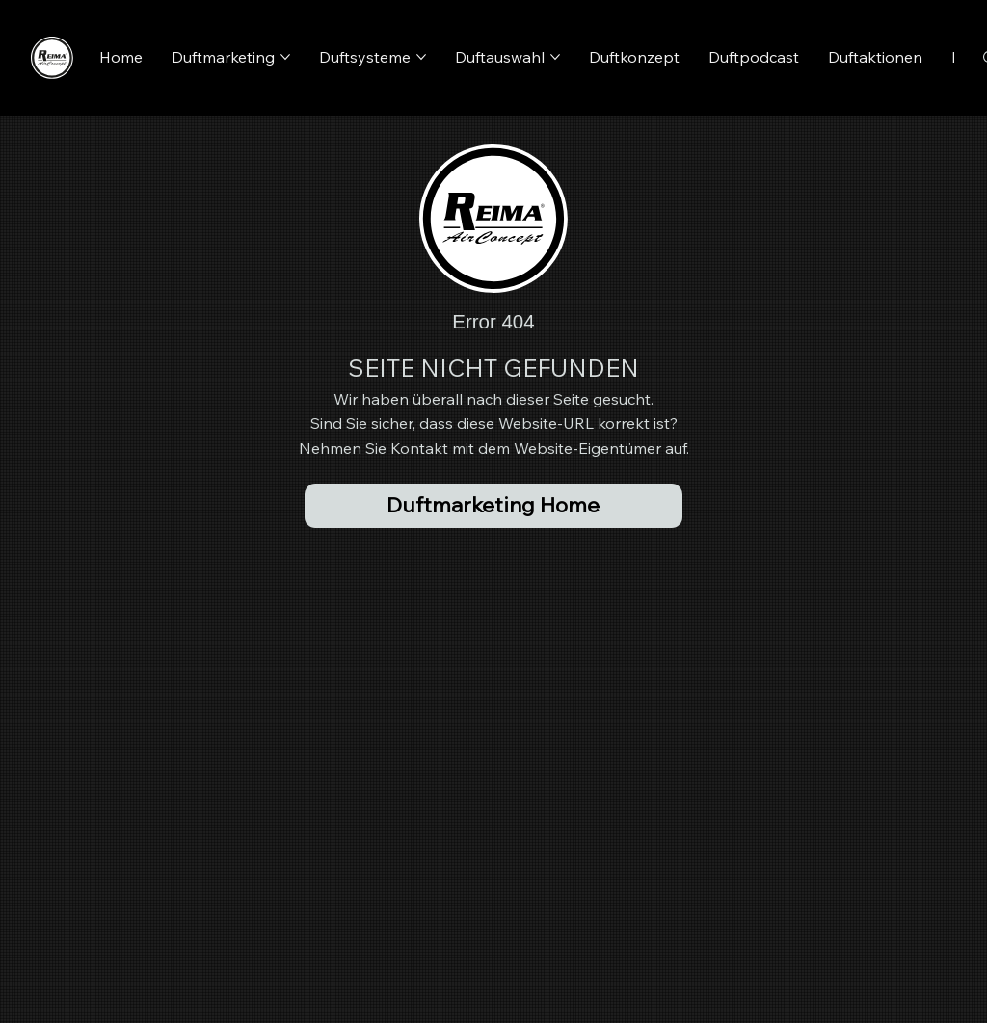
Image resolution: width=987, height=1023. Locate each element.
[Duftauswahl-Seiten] (555, 57)
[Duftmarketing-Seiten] (285, 57)
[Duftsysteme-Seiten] (421, 57)
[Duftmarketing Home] (493, 506)
